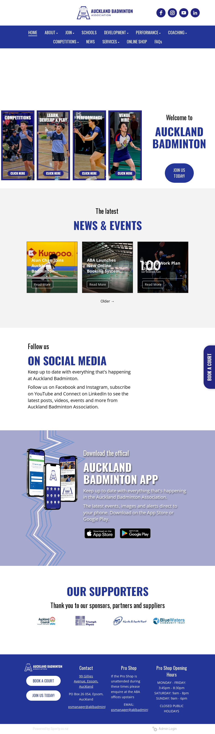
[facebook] (161, 12)
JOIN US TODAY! (179, 173)
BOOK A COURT (43, 681)
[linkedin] (195, 12)
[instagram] (172, 12)
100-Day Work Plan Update (161, 265)
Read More (42, 284)
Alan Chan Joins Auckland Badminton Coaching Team (47, 265)
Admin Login (164, 729)
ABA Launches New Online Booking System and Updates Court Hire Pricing (106, 265)
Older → (108, 301)
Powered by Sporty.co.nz (50, 729)
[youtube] (183, 12)
